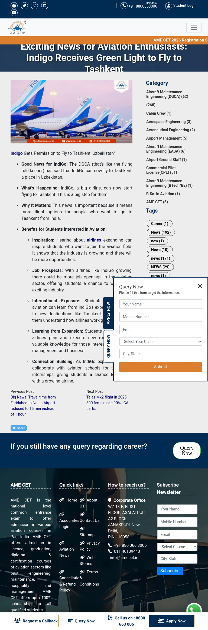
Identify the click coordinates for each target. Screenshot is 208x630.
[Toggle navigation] (194, 27)
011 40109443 (124, 551)
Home (68, 500)
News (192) (161, 232)
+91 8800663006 (139, 5)
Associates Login (69, 520)
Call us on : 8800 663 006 (126, 621)
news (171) (160, 258)
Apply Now (108, 313)
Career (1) (159, 223)
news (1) (158, 276)
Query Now (187, 450)
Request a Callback (35, 620)
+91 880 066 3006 (127, 545)
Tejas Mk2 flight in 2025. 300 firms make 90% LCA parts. (107, 403)
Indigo (17, 153)
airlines (94, 240)
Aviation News (66, 549)
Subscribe (170, 570)
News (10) (159, 250)
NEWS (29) (160, 267)
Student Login (181, 5)
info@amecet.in (123, 557)
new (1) (157, 241)
